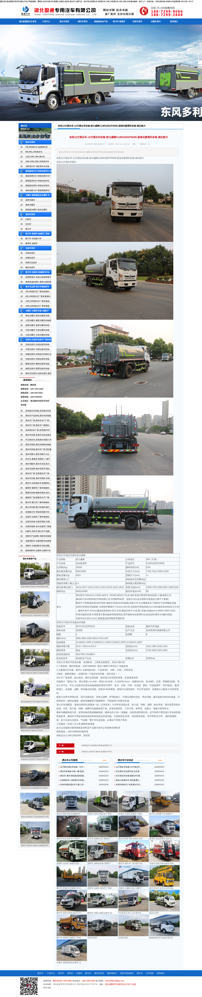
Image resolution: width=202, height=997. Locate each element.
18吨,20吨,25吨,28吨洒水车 (37, 161)
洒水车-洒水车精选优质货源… (73, 776)
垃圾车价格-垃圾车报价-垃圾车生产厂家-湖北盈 (34, 522)
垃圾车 (79, 973)
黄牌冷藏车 (30, 205)
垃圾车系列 (137, 21)
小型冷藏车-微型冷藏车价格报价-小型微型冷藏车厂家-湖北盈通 (35, 321)
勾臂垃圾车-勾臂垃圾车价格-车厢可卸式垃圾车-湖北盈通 (34, 350)
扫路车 (28, 219)
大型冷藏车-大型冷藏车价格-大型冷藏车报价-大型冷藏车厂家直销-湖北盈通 (35, 335)
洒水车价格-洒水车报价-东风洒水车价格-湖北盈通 (34, 479)
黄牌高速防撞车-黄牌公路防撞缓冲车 (35, 282)
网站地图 (184, 1)
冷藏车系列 (156, 21)
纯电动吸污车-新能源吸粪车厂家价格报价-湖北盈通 (35, 191)
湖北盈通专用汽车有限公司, (65, 984)
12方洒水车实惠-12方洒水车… (129, 767)
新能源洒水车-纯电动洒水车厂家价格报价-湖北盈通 (35, 176)
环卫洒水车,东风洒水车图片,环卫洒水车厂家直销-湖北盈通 (35, 440)
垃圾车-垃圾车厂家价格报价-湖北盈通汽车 (34, 517)
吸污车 (88, 973)
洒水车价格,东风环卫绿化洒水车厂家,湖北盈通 (35, 435)
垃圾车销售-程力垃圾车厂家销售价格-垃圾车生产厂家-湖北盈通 (35, 527)
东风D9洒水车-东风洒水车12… (129, 784)
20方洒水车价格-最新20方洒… (129, 776)
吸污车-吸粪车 (119, 21)
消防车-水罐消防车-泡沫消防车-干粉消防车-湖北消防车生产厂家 (34, 546)
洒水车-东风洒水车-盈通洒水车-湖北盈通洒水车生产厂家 (34, 483)
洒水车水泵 (99, 973)
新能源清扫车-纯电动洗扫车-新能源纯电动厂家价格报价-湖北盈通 (34, 181)
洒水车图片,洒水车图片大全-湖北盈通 (34, 454)
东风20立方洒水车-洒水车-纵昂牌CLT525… (97, 752)
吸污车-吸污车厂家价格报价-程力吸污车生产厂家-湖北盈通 (34, 503)
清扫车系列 (82, 21)
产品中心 (46, 21)
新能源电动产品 (101, 21)
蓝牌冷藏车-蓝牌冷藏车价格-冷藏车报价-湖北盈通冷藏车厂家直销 (34, 326)
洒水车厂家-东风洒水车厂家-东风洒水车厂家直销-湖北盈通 (34, 474)
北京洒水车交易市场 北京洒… (128, 771)
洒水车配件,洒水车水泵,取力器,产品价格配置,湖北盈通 (34, 464)
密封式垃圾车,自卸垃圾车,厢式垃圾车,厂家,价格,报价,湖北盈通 (35, 374)
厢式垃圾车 (30, 267)
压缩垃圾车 (30, 253)
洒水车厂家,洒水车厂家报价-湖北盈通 (34, 426)
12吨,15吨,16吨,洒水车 (35, 157)
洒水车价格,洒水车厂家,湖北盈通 (35, 450)
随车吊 (140, 973)
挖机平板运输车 (127, 973)
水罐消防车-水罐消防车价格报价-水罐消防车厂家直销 (35, 541)
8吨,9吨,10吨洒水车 (33, 152)
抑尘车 (61, 973)
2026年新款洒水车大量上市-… (73, 784)
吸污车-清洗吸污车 (33, 238)
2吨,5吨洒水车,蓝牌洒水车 (36, 147)
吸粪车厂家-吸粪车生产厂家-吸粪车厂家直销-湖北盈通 (34, 498)
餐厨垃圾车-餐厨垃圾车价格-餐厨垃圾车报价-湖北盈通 (34, 364)
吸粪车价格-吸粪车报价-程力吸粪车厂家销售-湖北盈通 (34, 493)
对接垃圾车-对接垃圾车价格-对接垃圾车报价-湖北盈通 (34, 359)
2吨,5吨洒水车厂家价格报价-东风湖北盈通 (34, 292)
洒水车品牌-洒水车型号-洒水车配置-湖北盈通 (34, 469)
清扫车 (70, 973)
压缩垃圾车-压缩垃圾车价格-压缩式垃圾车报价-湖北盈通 (34, 345)
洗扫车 (28, 224)
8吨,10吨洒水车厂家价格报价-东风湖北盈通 (35, 297)
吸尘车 (28, 229)
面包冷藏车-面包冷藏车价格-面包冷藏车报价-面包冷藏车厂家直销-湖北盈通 (35, 316)
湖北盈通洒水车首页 (27, 21)
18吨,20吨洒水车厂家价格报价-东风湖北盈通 (34, 306)
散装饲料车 (112, 973)
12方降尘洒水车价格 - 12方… (72, 767)
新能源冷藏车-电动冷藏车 (36, 209)
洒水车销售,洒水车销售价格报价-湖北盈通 (35, 445)
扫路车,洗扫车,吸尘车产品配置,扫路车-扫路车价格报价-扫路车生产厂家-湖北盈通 (35, 532)
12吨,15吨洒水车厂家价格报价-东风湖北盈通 (34, 301)
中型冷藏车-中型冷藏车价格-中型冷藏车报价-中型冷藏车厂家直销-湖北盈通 (35, 330)
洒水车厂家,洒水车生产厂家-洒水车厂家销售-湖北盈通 (34, 421)
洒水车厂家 (61, 678)
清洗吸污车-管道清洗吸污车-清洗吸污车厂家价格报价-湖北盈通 (34, 512)
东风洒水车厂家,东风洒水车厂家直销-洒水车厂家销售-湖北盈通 (35, 430)
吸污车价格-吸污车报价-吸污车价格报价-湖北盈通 (34, 507)
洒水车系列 (64, 21)
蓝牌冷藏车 (30, 200)
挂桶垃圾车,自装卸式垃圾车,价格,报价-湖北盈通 (35, 354)
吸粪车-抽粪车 (31, 243)
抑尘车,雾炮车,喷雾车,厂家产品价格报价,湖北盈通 (34, 459)
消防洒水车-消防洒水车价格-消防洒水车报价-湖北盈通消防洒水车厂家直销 (34, 167)
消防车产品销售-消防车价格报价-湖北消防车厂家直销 (35, 536)
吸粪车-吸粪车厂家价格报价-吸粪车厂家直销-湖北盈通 (34, 488)
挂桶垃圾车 (30, 258)
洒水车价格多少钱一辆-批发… (73, 771)
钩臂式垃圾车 (31, 262)
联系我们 (174, 21)
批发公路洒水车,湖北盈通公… (128, 780)
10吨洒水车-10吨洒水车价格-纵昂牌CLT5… (97, 745)
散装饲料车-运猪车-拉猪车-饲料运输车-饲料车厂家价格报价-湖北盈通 (35, 551)
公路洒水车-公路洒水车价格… (73, 780)
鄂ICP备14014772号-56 (87, 984)
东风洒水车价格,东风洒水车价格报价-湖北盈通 (35, 411)
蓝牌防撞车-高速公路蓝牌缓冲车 (35, 277)
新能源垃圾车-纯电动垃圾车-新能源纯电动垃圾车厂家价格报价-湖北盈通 (34, 186)
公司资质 (150, 973)
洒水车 (191, 1)
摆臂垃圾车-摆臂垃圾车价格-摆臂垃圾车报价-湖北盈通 (34, 369)
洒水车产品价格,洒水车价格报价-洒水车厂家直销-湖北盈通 (35, 416)
